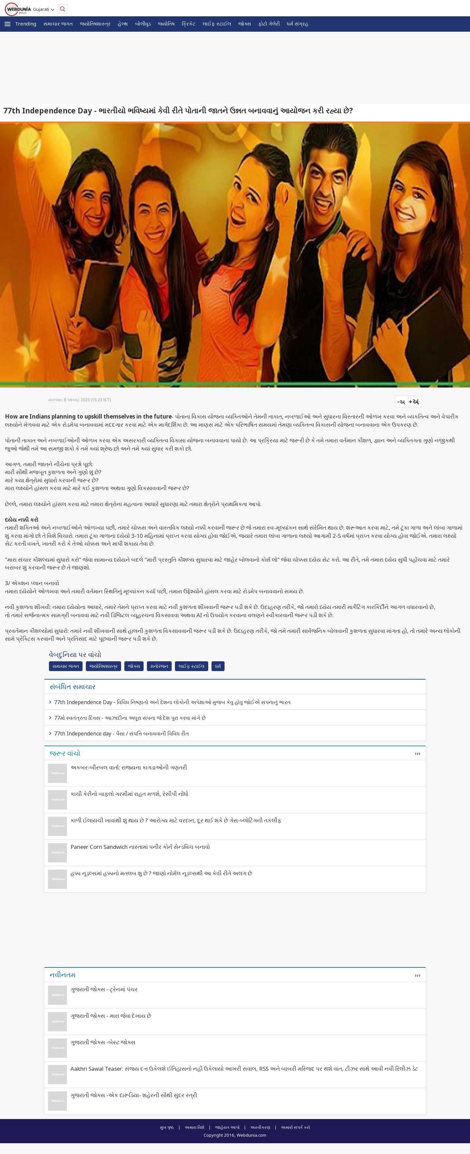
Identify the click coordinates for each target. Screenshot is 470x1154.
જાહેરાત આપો (227, 1127)
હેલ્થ (123, 23)
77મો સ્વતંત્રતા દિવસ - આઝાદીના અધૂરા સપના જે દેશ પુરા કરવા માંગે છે (130, 717)
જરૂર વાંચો (65, 753)
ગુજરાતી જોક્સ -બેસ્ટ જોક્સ (102, 1042)
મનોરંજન (159, 666)
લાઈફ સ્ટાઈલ (217, 23)
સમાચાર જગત (58, 23)
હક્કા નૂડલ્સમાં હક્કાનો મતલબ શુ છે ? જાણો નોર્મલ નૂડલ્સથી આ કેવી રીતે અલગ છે (161, 873)
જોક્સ (244, 23)
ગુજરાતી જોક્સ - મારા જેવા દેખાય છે (110, 1015)
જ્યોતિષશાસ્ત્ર (95, 23)
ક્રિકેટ (189, 23)
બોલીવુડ (143, 23)
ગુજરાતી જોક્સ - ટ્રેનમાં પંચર (104, 989)
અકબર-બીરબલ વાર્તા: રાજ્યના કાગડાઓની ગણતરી (128, 767)
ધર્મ (218, 666)
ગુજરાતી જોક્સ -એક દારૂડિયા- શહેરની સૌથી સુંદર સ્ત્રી (133, 1095)
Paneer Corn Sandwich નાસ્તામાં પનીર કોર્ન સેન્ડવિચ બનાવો (140, 846)
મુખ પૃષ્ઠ (167, 1127)
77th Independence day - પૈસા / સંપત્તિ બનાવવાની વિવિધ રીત (121, 733)
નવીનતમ (63, 974)
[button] (7, 24)
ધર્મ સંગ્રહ (297, 23)
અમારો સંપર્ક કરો (295, 1127)
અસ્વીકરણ (260, 1127)
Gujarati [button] (42, 9)
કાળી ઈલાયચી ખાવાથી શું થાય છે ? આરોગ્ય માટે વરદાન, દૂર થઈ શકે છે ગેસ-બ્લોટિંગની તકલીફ (175, 820)
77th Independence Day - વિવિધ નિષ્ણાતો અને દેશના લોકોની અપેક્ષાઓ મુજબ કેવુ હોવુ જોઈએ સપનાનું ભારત (172, 702)
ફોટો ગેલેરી (269, 23)
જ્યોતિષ (166, 23)
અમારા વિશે (194, 1127)
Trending (25, 23)
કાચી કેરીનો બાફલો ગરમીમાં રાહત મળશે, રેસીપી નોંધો (129, 794)
